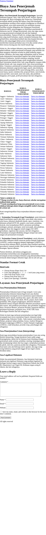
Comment (4, 382)
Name (2, 402)
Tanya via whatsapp (22, 96)
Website (3, 410)
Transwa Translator (6, 1)
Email (2, 406)
